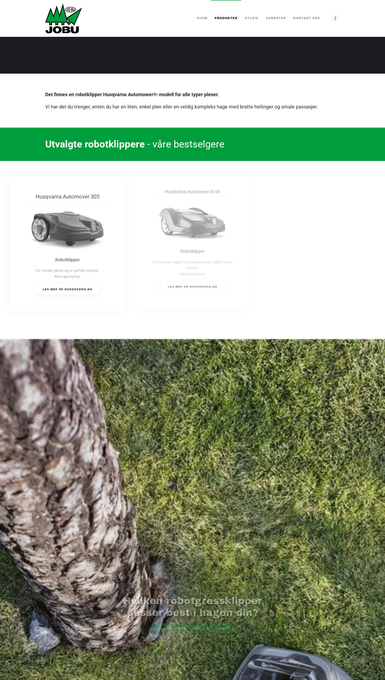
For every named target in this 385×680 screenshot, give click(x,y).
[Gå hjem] (63, 18)
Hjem (202, 18)
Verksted (276, 18)
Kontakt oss (306, 18)
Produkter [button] (226, 18)
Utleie (252, 18)
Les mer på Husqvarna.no (67, 280)
